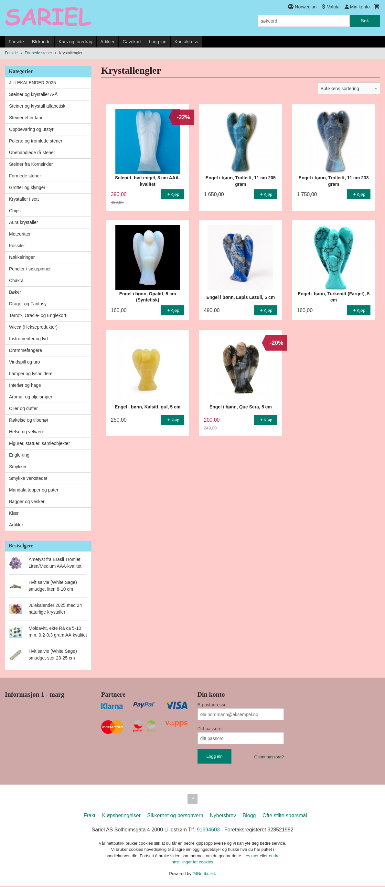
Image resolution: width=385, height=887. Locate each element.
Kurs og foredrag (75, 41)
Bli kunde (41, 41)
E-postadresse (212, 704)
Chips (15, 210)
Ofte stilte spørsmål (284, 816)
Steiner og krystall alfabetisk (37, 106)
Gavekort (132, 41)
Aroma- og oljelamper (30, 396)
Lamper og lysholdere (31, 373)
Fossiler (17, 245)
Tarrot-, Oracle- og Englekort (37, 315)
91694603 (208, 830)
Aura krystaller (23, 222)
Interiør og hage (25, 385)
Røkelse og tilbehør (28, 420)
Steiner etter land (26, 117)
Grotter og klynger (27, 187)
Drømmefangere (25, 350)
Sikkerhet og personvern (175, 816)
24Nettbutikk (204, 874)
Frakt (89, 816)
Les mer (251, 856)
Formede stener (25, 175)
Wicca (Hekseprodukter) (33, 327)
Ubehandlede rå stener (32, 152)
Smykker (18, 466)
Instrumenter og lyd (28, 338)
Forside (16, 41)
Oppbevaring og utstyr (31, 129)
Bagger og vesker (27, 501)
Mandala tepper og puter (34, 489)
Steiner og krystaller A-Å (33, 94)
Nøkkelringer (22, 257)
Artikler (108, 41)
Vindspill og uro (24, 361)
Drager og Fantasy (28, 303)
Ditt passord (210, 728)
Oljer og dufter (23, 408)
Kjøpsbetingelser (121, 816)
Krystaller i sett (24, 199)
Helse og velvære (26, 431)
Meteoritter (20, 234)
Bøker (15, 292)
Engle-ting (19, 455)
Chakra (16, 280)
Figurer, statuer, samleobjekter (39, 443)
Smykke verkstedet (28, 478)
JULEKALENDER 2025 (32, 82)
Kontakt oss (186, 41)
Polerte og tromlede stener (35, 140)
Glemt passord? (269, 757)
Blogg (249, 816)
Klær (14, 513)
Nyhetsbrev (223, 816)
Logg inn (157, 41)
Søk (365, 20)
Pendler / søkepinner (30, 268)
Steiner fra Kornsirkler (31, 164)
